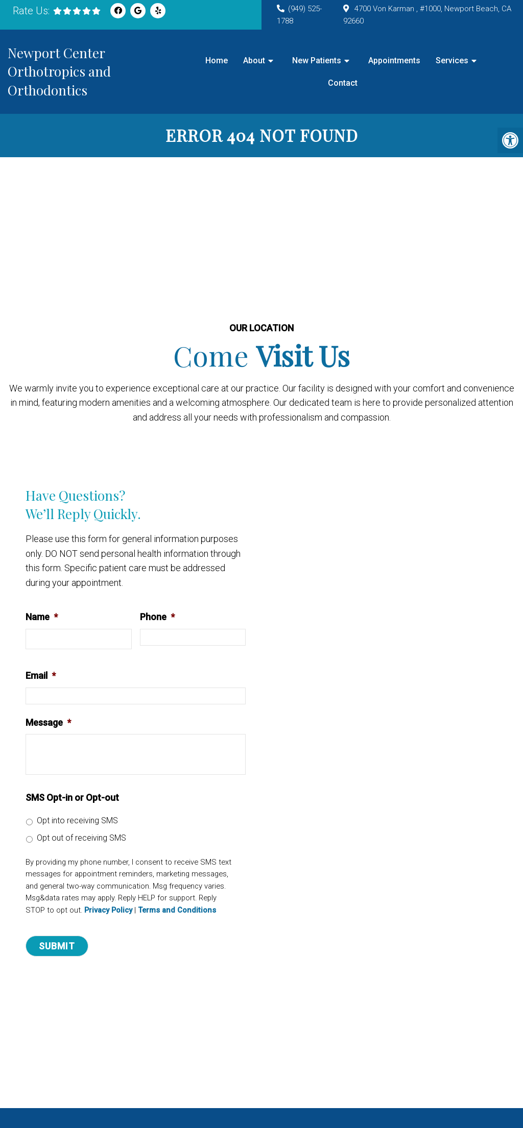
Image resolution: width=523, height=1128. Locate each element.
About (254, 60)
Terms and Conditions (177, 910)
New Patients (316, 60)
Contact (343, 83)
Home (216, 60)
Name (42, 616)
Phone (157, 616)
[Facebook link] (118, 10)
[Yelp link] (157, 10)
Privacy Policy (108, 910)
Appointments (394, 60)
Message (48, 722)
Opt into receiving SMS (77, 820)
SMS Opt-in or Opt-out (72, 797)
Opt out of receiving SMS (81, 838)
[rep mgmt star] (77, 11)
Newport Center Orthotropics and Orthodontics (59, 71)
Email (41, 675)
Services (452, 60)
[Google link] (138, 10)
